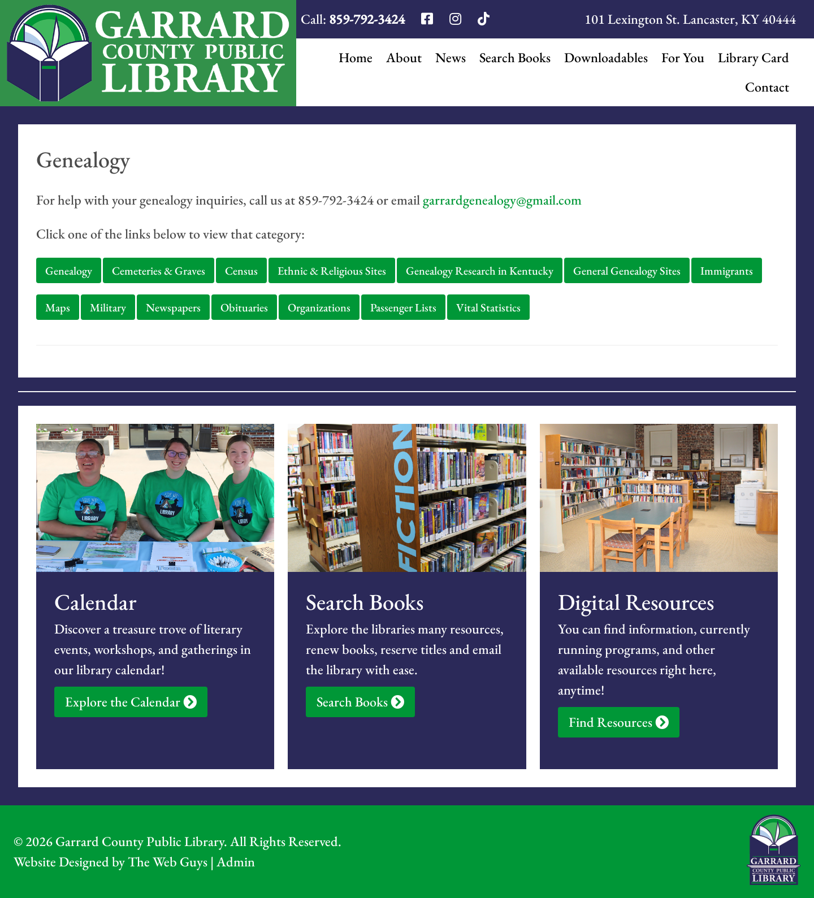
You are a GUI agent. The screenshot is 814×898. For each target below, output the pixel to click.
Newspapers (173, 307)
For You (682, 57)
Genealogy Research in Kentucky (479, 270)
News (450, 57)
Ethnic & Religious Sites (332, 270)
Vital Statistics (488, 307)
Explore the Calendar (131, 701)
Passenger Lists (403, 307)
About (404, 57)
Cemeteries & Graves (158, 270)
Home (356, 57)
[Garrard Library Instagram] (456, 19)
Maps (57, 307)
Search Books (360, 701)
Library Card (753, 57)
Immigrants (726, 270)
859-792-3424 (367, 19)
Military (108, 307)
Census (241, 270)
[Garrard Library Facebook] (428, 19)
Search (515, 57)
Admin (236, 861)
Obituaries (244, 307)
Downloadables (606, 57)
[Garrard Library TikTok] (484, 19)
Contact (767, 87)
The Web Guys (167, 861)
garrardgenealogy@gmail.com (502, 200)
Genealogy (68, 270)
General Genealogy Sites (627, 270)
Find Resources (619, 722)
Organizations (319, 307)
